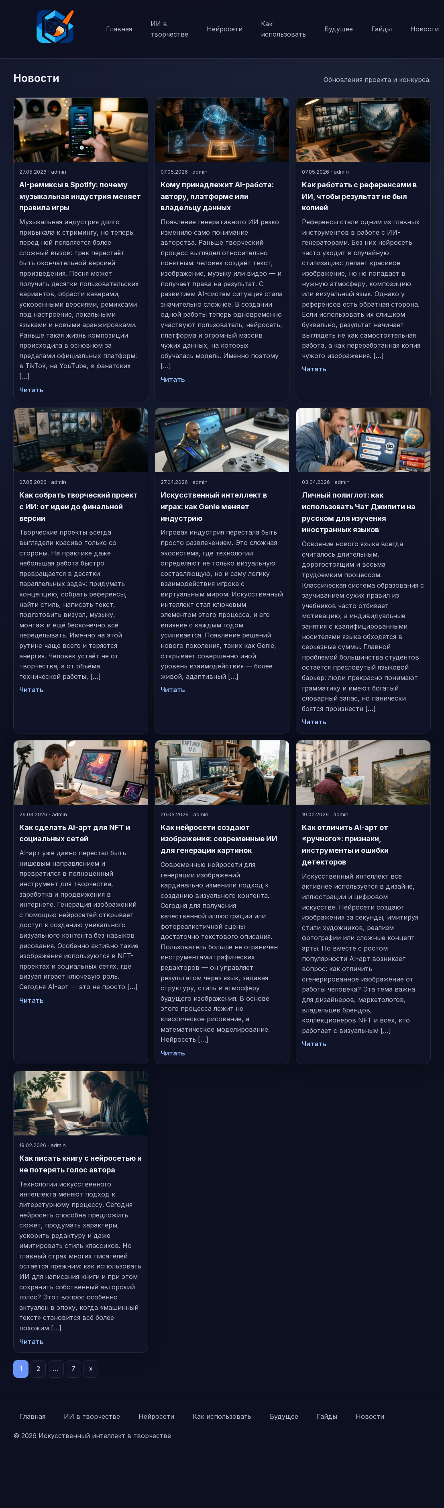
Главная (119, 29)
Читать (31, 390)
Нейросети (224, 29)
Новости (370, 1416)
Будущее (338, 29)
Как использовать (283, 29)
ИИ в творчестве (169, 29)
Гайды (381, 29)
